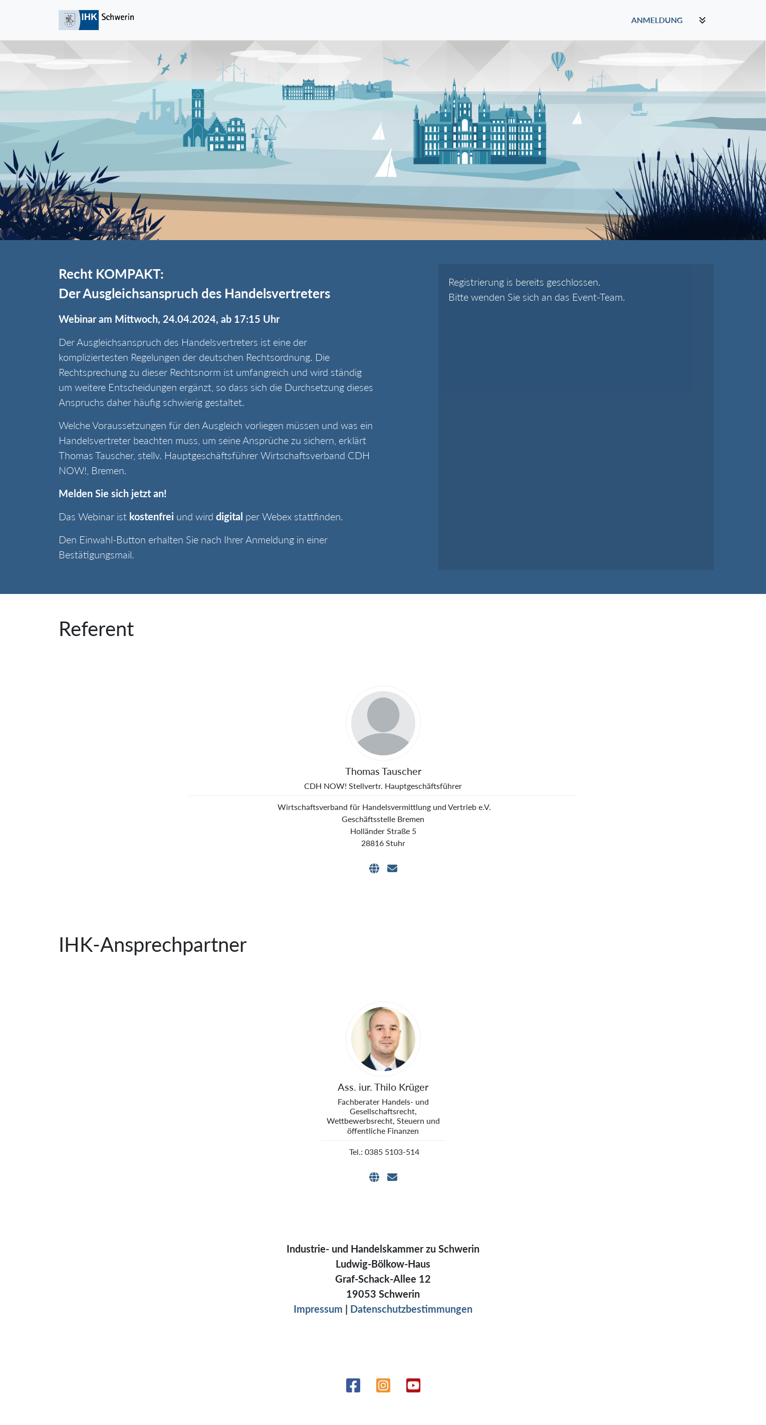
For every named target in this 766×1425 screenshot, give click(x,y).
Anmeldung (657, 20)
